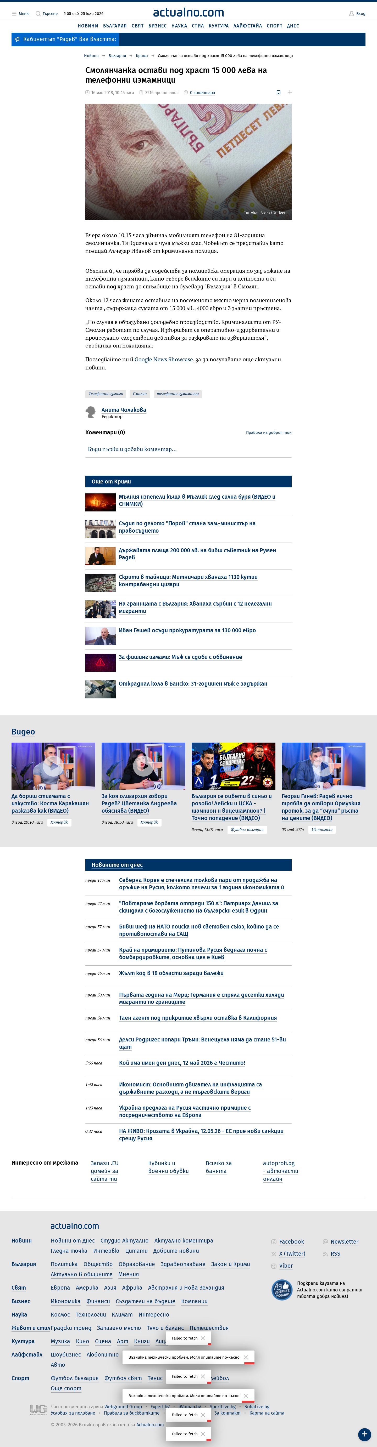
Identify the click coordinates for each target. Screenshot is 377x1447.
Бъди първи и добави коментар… (132, 449)
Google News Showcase (164, 360)
